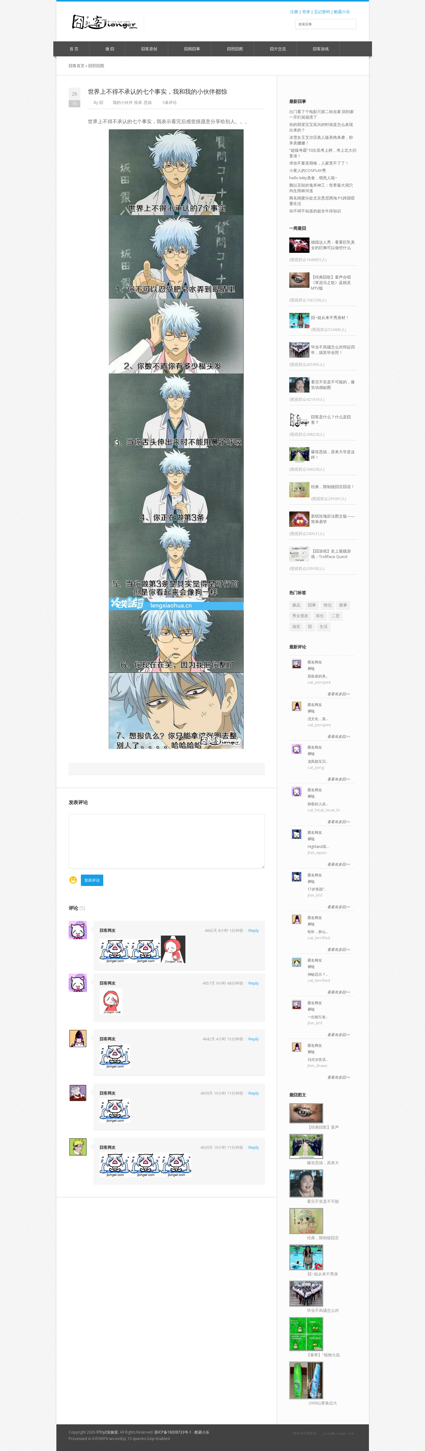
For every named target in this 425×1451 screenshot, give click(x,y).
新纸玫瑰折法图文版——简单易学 (333, 518)
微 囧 (107, 48)
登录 (306, 11)
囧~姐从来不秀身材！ (330, 317)
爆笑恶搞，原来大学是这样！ (333, 454)
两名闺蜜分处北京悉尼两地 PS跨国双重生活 (322, 200)
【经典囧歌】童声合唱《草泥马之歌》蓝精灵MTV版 (331, 282)
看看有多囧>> (338, 694)
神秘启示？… (318, 974)
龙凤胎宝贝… (318, 761)
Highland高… (318, 846)
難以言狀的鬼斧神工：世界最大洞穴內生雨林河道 (321, 187)
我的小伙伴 (123, 102)
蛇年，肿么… (318, 931)
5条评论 (170, 102)
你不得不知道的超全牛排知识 (315, 211)
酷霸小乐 (342, 11)
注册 (294, 11)
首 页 (71, 48)
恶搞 (148, 102)
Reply (254, 930)
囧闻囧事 (189, 48)
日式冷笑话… (318, 1059)
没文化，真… (318, 718)
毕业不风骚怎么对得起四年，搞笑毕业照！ (333, 349)
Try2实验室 (108, 1432)
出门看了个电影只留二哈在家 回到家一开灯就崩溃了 (321, 114)
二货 (336, 615)
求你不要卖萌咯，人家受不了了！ (319, 163)
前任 (320, 615)
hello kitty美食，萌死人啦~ (313, 177)
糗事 (343, 605)
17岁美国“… (317, 889)
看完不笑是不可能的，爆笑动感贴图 (333, 384)
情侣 (328, 605)
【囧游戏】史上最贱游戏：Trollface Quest (331, 553)
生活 (324, 626)
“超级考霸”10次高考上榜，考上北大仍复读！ (322, 152)
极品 (296, 605)
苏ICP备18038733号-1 (173, 1432)
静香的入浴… (318, 804)
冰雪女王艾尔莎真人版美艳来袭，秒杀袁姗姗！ (321, 140)
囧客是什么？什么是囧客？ (331, 419)
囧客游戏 (318, 48)
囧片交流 (275, 48)
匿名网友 (315, 662)
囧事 (312, 605)
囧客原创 (146, 48)
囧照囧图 (232, 48)
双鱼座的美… (318, 676)
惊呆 (138, 102)
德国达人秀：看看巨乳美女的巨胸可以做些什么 (333, 244)
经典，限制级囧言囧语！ (333, 486)
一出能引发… (318, 1017)
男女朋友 (300, 615)
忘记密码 (322, 11)
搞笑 (296, 626)
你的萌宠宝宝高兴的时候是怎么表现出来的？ (321, 127)
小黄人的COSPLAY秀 (307, 170)
